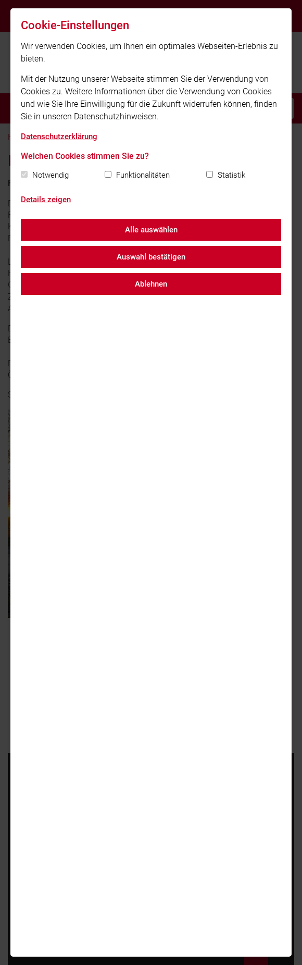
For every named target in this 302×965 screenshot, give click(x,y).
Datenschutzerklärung (59, 136)
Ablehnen (151, 284)
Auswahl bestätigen (151, 257)
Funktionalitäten (143, 175)
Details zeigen (46, 199)
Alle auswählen (151, 229)
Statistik (231, 175)
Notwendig (50, 175)
